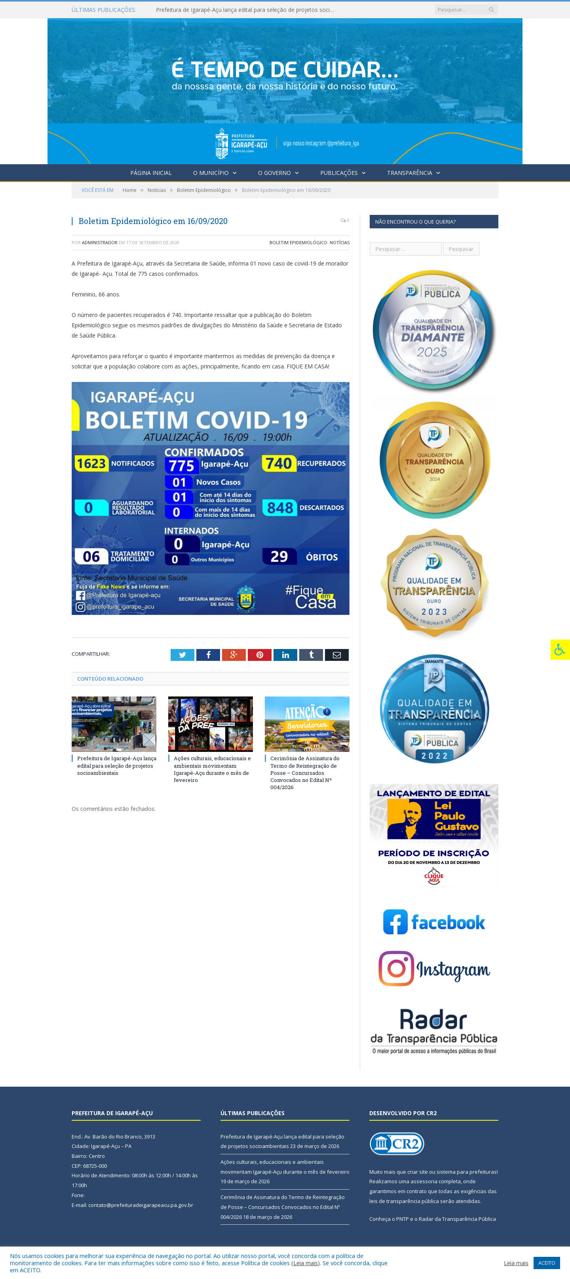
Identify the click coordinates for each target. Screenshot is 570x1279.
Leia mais (305, 1263)
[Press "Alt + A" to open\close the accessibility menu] (560, 650)
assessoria (423, 1181)
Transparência (409, 172)
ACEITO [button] (546, 1262)
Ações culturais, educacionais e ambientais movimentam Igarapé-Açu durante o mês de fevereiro (212, 769)
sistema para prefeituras (467, 1171)
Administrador (100, 242)
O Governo (274, 172)
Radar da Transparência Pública (457, 1218)
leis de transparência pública (404, 1201)
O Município (211, 172)
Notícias (340, 242)
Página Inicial (151, 172)
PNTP (402, 1218)
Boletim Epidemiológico (298, 242)
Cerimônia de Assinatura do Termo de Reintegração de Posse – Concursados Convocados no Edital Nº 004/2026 (305, 773)
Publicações (339, 172)
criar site (417, 1171)
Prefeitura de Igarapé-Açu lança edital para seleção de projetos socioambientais (247, 9)
